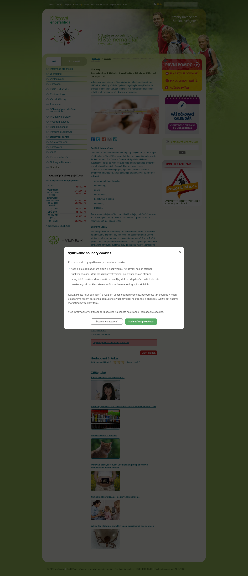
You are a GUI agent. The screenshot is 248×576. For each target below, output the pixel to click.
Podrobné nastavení (106, 321)
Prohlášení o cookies (151, 311)
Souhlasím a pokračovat (141, 321)
